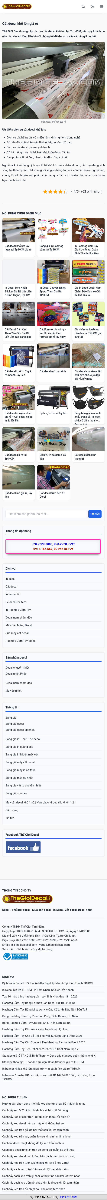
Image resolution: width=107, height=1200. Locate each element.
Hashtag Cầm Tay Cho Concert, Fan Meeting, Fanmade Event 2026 (43, 1042)
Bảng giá (10, 717)
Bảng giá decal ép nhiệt (20, 729)
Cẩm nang (11, 810)
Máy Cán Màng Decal (18, 625)
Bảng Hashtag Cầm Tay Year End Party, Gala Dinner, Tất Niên (40, 1016)
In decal (10, 579)
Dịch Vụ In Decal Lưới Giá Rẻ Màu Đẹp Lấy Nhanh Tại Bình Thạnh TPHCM (47, 983)
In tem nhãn (12, 594)
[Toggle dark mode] (92, 6)
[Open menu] (101, 6)
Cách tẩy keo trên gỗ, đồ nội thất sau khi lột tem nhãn (35, 1130)
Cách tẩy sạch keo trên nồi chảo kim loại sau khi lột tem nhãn (40, 1182)
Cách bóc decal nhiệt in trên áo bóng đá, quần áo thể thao (38, 1149)
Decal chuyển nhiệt (17, 667)
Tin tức (9, 818)
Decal (5, 910)
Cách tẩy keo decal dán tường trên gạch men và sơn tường (38, 1156)
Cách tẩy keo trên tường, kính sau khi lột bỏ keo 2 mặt (35, 1162)
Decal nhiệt (85, 910)
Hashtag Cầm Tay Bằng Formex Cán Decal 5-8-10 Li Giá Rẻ (39, 1003)
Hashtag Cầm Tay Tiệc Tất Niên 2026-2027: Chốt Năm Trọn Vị (40, 1049)
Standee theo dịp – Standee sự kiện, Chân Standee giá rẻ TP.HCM (43, 1062)
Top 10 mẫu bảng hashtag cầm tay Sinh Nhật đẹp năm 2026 (39, 996)
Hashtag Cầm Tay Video (20, 641)
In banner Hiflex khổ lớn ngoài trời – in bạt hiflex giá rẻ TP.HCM (41, 1068)
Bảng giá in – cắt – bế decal (22, 739)
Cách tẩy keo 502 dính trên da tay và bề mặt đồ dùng (35, 1110)
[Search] (83, 6)
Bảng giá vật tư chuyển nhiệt (23, 785)
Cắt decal (11, 586)
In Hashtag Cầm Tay (18, 610)
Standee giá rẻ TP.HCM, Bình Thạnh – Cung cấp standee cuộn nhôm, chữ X (49, 1055)
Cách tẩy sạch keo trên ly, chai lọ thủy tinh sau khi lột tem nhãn (41, 1176)
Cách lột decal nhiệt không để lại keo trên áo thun (33, 1143)
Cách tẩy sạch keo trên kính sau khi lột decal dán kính (35, 1169)
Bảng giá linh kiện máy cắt (21, 754)
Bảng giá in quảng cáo (19, 746)
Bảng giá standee (16, 793)
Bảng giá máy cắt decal (20, 762)
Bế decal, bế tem (15, 602)
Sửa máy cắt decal (17, 633)
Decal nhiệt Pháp (16, 673)
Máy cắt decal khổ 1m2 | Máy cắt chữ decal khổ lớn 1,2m (40, 802)
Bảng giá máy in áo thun (20, 770)
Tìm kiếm (95, 514)
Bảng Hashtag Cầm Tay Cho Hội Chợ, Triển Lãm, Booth (36, 1022)
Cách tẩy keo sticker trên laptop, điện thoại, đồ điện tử (36, 1117)
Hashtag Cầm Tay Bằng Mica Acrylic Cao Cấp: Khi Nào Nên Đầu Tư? (44, 1009)
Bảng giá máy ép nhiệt (19, 777)
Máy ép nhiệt (13, 690)
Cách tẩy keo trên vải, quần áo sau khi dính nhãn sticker (36, 1136)
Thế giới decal (21, 910)
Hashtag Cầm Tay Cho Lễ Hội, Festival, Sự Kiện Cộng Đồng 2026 (42, 1036)
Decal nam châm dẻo (18, 617)
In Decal (58, 910)
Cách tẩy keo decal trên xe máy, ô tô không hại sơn (33, 1123)
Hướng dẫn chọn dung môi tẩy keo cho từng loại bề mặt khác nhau (43, 1103)
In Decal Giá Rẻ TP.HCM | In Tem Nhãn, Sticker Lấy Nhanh (38, 990)
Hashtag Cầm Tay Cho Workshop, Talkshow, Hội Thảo (35, 1029)
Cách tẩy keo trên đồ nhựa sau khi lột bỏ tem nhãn (33, 1189)
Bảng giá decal (14, 723)
